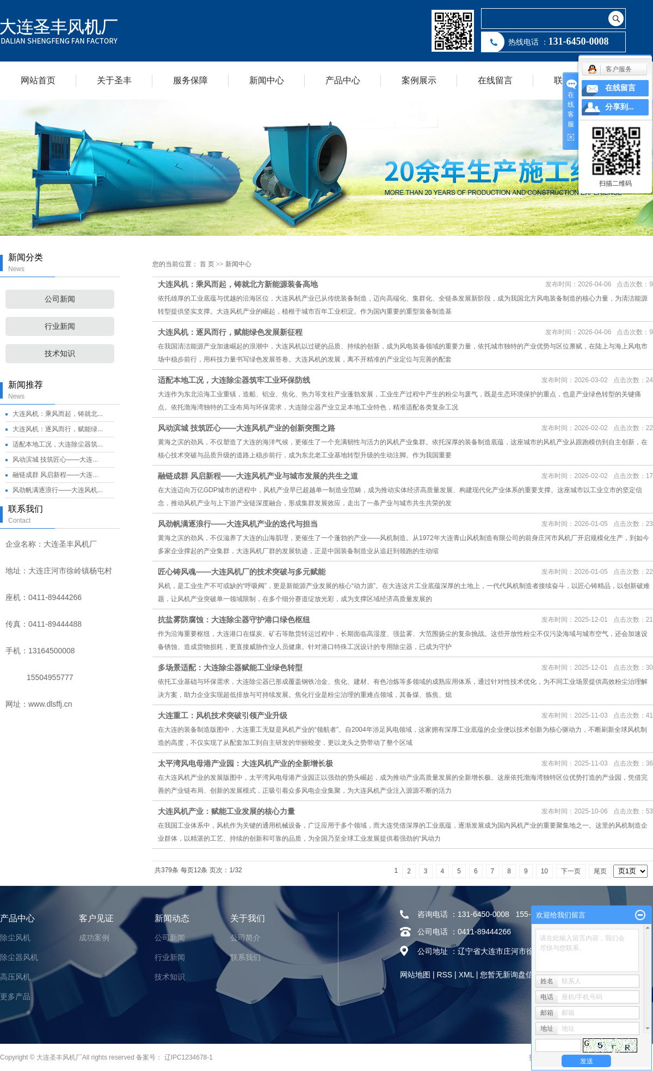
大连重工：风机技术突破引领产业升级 (222, 715)
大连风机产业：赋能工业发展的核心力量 (226, 811)
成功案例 (94, 937)
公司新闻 (60, 299)
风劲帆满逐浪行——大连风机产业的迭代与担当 (238, 523)
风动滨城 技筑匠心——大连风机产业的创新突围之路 (246, 428)
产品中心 (342, 80)
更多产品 (15, 996)
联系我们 (245, 957)
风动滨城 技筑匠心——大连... (55, 459)
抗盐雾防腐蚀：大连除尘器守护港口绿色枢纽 (234, 619)
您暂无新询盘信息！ (514, 974)
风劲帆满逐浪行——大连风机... (58, 490)
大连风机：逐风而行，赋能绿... (58, 429)
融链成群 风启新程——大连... (55, 475)
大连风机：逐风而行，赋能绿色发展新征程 (230, 332)
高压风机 (15, 976)
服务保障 (190, 80)
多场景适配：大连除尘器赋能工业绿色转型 (230, 667)
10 (544, 871)
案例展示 (419, 80)
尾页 (600, 871)
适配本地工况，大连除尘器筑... (58, 444)
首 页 (207, 264)
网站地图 (415, 974)
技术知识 (60, 354)
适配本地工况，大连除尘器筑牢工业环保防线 (234, 380)
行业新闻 (60, 326)
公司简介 (245, 937)
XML (466, 974)
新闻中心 (266, 80)
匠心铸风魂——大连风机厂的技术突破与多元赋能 (241, 571)
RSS (444, 974)
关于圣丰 (114, 80)
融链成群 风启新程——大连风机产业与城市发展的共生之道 (258, 476)
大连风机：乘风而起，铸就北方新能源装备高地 (238, 284)
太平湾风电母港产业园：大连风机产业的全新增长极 (245, 763)
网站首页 (38, 80)
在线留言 (495, 80)
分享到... (619, 107)
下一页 (571, 871)
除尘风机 (15, 937)
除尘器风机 (19, 957)
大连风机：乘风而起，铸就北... (58, 414)
